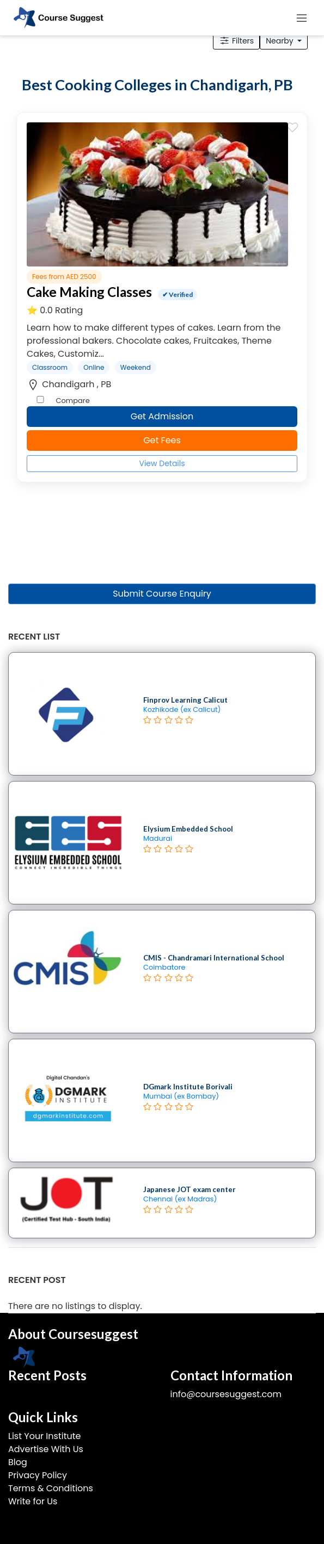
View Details (162, 463)
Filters (236, 40)
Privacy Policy (37, 1475)
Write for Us (32, 1501)
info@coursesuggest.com (226, 1394)
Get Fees (162, 440)
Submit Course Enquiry (162, 593)
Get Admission (162, 416)
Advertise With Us (45, 1449)
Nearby (280, 40)
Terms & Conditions (50, 1488)
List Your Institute (44, 1436)
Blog (17, 1462)
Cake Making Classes (89, 292)
